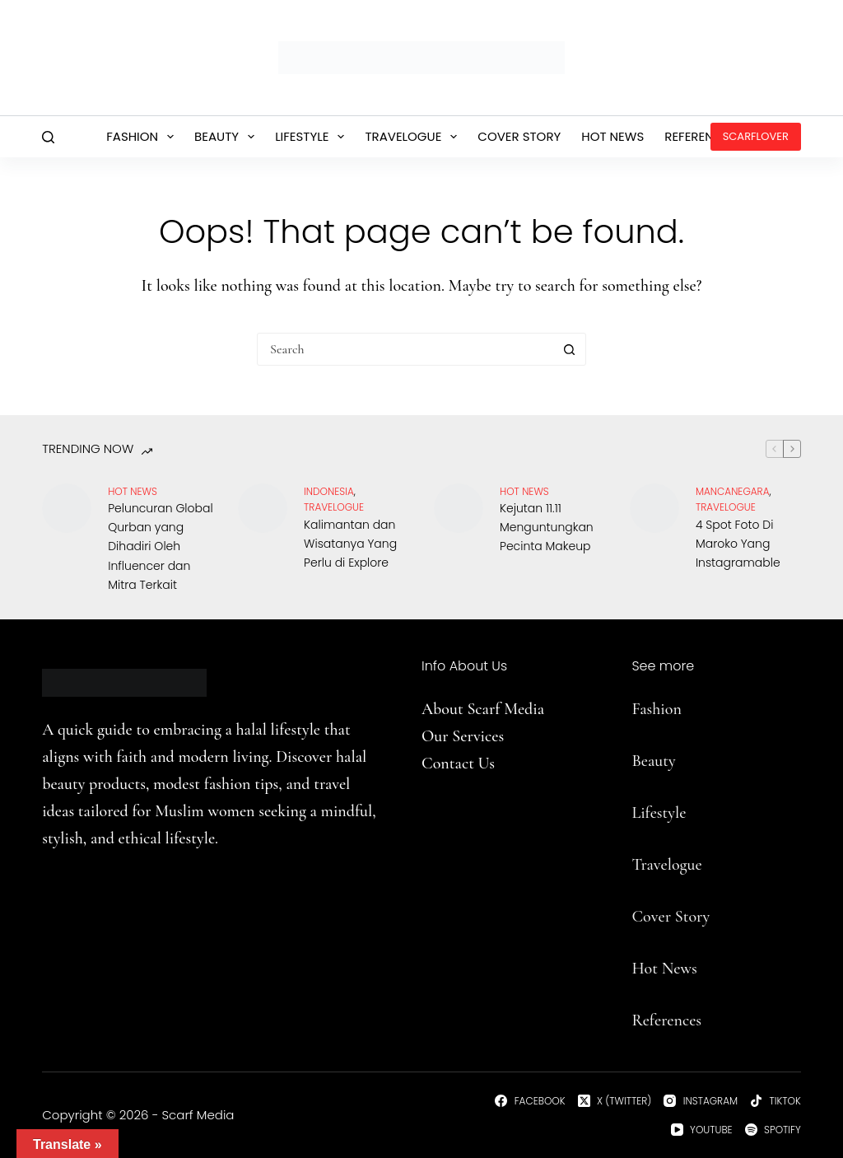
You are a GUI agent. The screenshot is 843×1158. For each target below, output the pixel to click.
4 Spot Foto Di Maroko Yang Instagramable (738, 543)
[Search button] (568, 349)
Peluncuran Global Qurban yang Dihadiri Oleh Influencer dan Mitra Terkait (160, 546)
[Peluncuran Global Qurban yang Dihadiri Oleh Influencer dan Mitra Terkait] (66, 508)
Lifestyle (313, 137)
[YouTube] (702, 1130)
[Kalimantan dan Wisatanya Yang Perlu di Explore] (262, 508)
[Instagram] (701, 1101)
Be (639, 761)
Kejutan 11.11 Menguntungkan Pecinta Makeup (547, 527)
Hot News (612, 136)
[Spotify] (773, 1130)
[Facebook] (530, 1101)
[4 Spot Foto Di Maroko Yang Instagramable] (654, 508)
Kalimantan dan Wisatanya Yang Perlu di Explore (350, 543)
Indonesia (329, 491)
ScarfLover (756, 136)
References (700, 136)
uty (664, 761)
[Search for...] (405, 349)
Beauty (227, 137)
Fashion (143, 137)
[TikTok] (775, 1101)
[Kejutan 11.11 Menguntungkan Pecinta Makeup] (458, 508)
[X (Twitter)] (615, 1101)
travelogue (334, 507)
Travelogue (414, 137)
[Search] (48, 137)
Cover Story (519, 136)
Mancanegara (733, 491)
